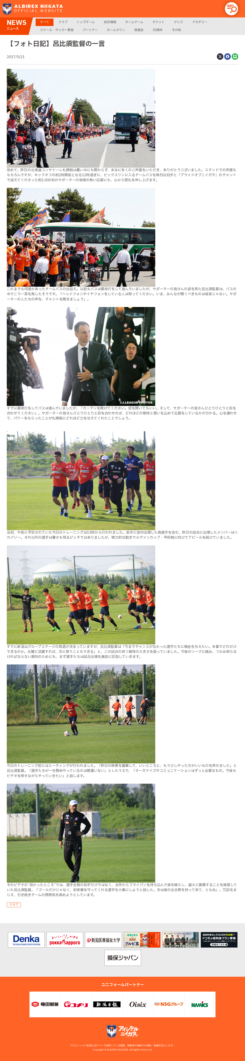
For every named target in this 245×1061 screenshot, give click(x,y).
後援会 (138, 30)
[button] (231, 8)
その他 (176, 30)
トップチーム (86, 22)
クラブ (62, 22)
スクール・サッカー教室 (57, 30)
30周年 (158, 30)
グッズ (178, 22)
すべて (44, 22)
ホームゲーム (134, 22)
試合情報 (110, 22)
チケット (158, 22)
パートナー (90, 30)
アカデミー (199, 22)
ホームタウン (116, 30)
